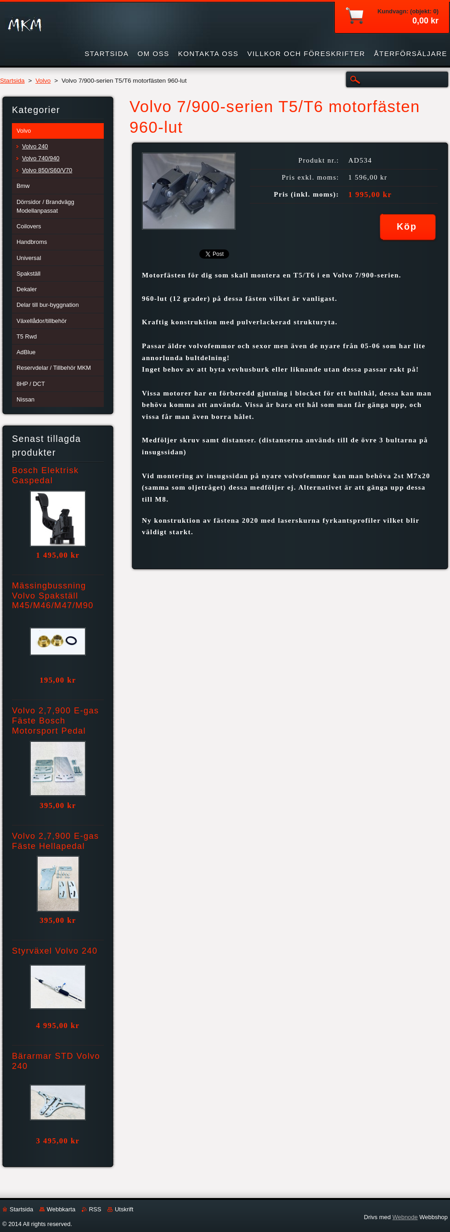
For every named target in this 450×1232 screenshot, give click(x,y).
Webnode (404, 1217)
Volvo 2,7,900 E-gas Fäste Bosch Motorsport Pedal (55, 720)
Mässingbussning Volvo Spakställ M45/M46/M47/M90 (53, 595)
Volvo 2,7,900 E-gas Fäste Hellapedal (55, 841)
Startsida (12, 80)
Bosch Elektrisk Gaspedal (45, 475)
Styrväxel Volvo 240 (55, 950)
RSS (95, 1209)
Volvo (43, 80)
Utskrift (124, 1209)
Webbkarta (61, 1209)
